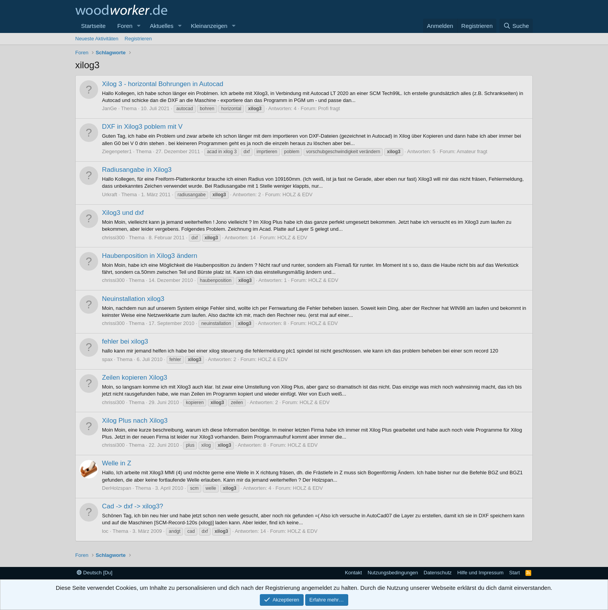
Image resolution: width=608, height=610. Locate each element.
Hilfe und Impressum (480, 572)
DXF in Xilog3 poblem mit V (142, 126)
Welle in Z (116, 463)
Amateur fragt (472, 151)
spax (107, 359)
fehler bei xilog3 (125, 341)
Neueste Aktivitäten (96, 38)
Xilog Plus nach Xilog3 (135, 420)
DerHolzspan (116, 488)
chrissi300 (113, 237)
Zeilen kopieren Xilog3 (134, 377)
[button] (138, 26)
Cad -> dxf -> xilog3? (132, 506)
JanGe (109, 108)
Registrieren (138, 38)
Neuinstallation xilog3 (133, 298)
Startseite (93, 25)
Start (514, 572)
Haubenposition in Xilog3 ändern (149, 255)
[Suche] (516, 26)
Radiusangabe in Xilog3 (137, 169)
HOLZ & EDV (298, 194)
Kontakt (353, 572)
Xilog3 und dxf (123, 212)
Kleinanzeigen (209, 25)
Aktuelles (161, 25)
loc (105, 531)
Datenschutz (438, 572)
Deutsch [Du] (94, 572)
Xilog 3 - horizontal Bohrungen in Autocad (162, 84)
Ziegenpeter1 (117, 151)
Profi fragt (329, 108)
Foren (124, 25)
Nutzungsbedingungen (393, 572)
